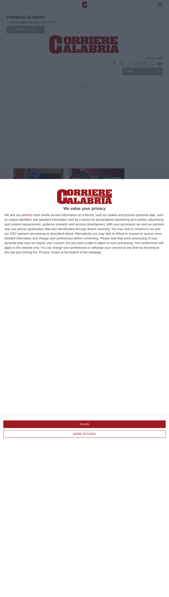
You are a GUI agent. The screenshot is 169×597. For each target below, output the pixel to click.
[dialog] (84, 388)
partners (27, 215)
